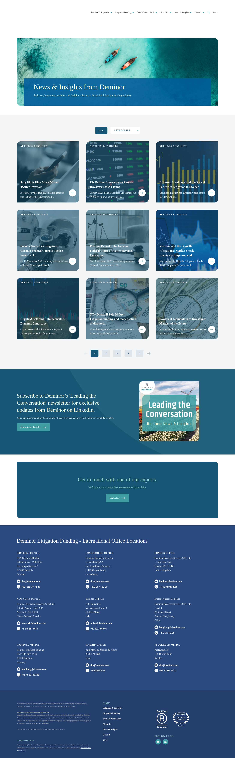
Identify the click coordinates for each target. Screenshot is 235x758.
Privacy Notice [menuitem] (145, 750)
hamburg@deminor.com (34, 654)
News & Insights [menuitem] (110, 714)
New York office (28, 584)
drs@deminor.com (31, 566)
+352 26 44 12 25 (98, 571)
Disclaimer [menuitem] (172, 750)
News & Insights (182, 12)
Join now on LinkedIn (34, 412)
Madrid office (96, 629)
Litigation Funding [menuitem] (111, 698)
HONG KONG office (167, 584)
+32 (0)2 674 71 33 (31, 571)
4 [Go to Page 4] (128, 338)
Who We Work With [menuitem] (112, 703)
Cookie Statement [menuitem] (159, 750)
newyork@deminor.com (34, 608)
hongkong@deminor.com (172, 612)
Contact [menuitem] (106, 719)
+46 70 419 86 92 (167, 655)
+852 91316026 (166, 617)
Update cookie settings (186, 750)
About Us (164, 12)
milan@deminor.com (101, 608)
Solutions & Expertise (100, 12)
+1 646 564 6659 (30, 613)
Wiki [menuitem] (105, 725)
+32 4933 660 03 (98, 613)
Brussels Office (28, 538)
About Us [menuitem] (107, 709)
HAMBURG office (28, 629)
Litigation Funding (123, 12)
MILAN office (95, 584)
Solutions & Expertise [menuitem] (112, 693)
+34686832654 (97, 655)
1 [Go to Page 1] (94, 338)
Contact (198, 12)
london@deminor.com (170, 566)
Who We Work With (146, 12)
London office (165, 538)
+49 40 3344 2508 (30, 659)
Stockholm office (167, 629)
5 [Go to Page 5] (139, 338)
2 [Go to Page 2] (105, 338)
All (101, 115)
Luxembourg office (99, 538)
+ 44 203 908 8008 (168, 571)
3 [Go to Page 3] (117, 338)
